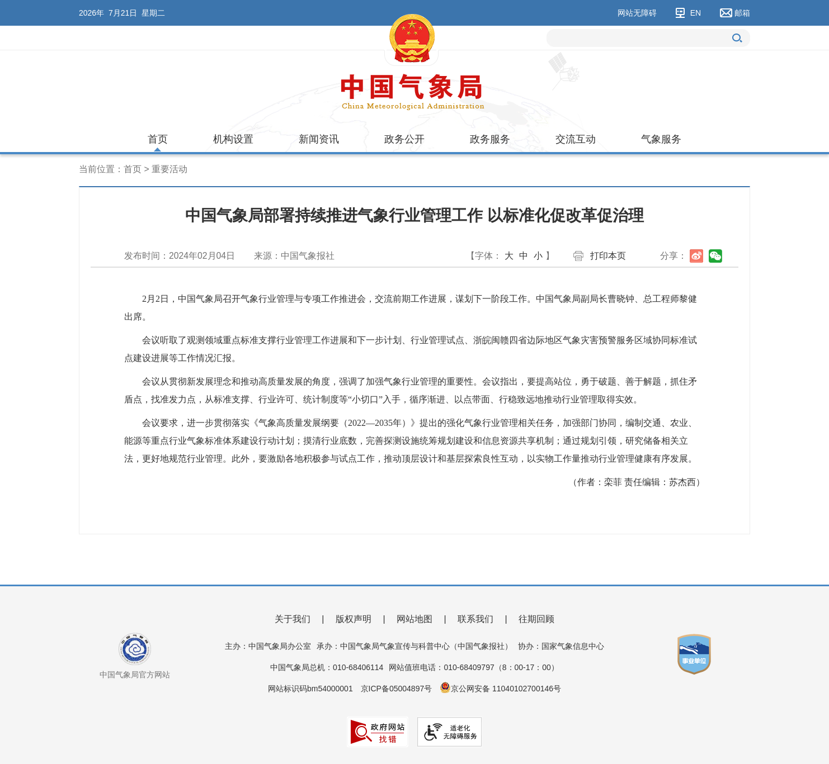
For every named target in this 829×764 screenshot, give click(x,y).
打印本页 (608, 255)
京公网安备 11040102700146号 (506, 688)
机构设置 (233, 139)
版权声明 (353, 619)
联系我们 (475, 619)
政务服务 (490, 139)
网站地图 (414, 619)
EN (695, 12)
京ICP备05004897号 (396, 688)
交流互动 (575, 139)
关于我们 (292, 619)
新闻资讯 (319, 139)
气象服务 (661, 139)
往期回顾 (536, 619)
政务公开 (404, 139)
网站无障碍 (637, 12)
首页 (158, 139)
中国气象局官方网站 (135, 674)
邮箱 (742, 12)
